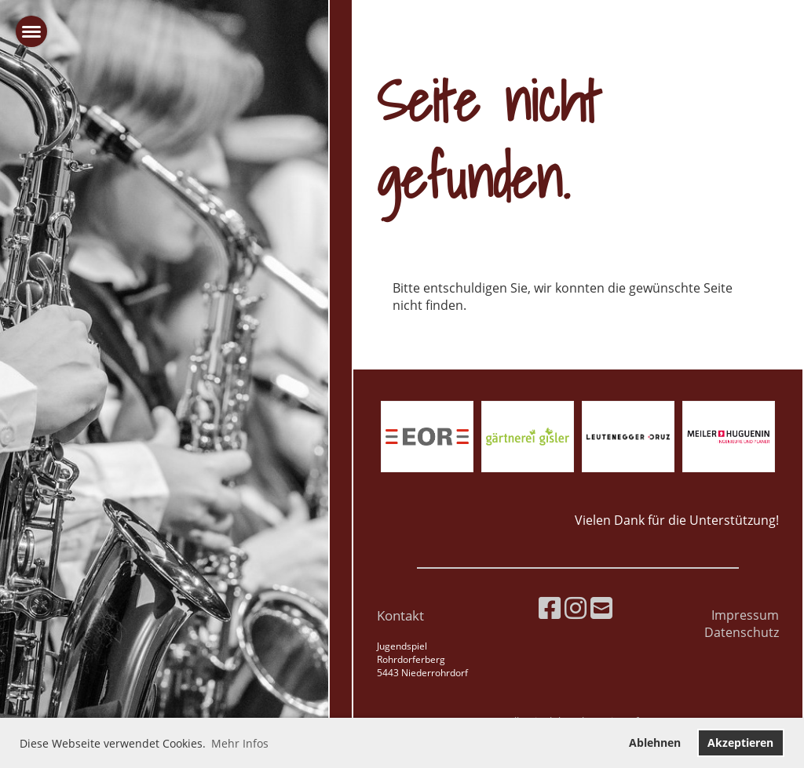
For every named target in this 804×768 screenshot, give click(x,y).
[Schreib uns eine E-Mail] (601, 607)
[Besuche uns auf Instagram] (576, 607)
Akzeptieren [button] (740, 742)
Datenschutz (741, 632)
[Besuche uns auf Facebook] (550, 607)
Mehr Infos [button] (240, 743)
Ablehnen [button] (655, 742)
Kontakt (400, 615)
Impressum (745, 615)
